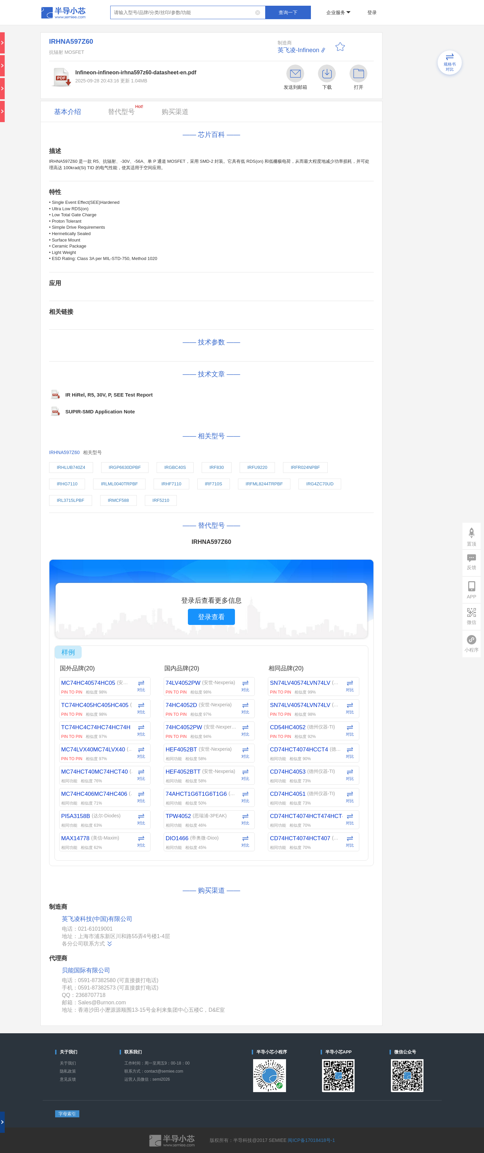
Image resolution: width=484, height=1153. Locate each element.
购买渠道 (175, 111)
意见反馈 (68, 1079)
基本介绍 (67, 111)
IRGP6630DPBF (125, 467)
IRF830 (216, 467)
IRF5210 (161, 500)
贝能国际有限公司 (86, 970)
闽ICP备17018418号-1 (311, 1140)
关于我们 (68, 1063)
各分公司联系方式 (87, 944)
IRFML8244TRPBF (264, 483)
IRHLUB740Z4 (71, 467)
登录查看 (211, 617)
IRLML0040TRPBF (119, 483)
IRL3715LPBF (70, 500)
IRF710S (213, 483)
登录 (372, 12)
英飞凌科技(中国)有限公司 (97, 919)
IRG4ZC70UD (319, 483)
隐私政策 (68, 1071)
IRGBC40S (175, 467)
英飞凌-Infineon (298, 50)
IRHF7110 (171, 483)
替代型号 (125, 109)
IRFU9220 (257, 467)
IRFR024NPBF (305, 467)
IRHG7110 (67, 483)
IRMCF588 (118, 500)
